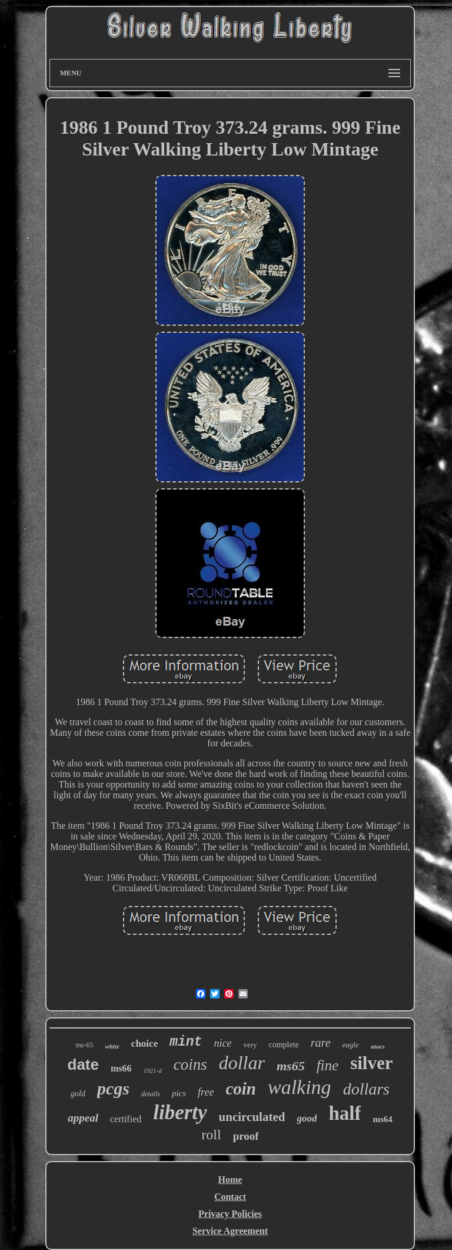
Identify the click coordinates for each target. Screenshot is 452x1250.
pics (179, 1093)
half (344, 1113)
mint (186, 1042)
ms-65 (84, 1045)
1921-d (153, 1070)
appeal (83, 1118)
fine (328, 1065)
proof (246, 1136)
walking (299, 1087)
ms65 (291, 1066)
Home (230, 1180)
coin (240, 1088)
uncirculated (252, 1117)
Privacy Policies (230, 1214)
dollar (242, 1062)
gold (78, 1093)
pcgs (113, 1088)
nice (222, 1043)
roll (211, 1134)
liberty (180, 1112)
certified (125, 1119)
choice (144, 1043)
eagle (351, 1044)
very (250, 1044)
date (83, 1064)
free (206, 1092)
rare (321, 1042)
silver (371, 1063)
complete (284, 1044)
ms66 (121, 1068)
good (307, 1118)
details (150, 1094)
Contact (230, 1197)
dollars (366, 1089)
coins (190, 1064)
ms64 (382, 1119)
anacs (378, 1046)
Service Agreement (230, 1231)
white (112, 1046)
